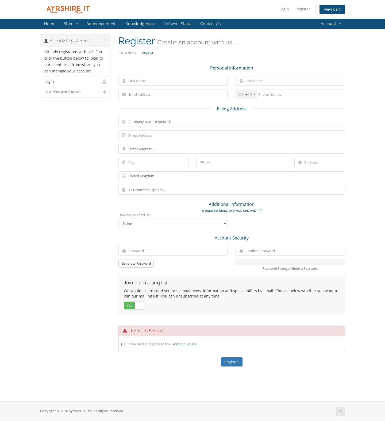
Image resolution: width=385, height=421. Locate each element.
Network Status (178, 23)
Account (331, 23)
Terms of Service (184, 344)
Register (302, 8)
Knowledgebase (140, 23)
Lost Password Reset (75, 92)
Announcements (101, 23)
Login (284, 8)
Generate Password (136, 263)
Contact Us (210, 23)
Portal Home (127, 53)
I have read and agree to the (162, 344)
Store (71, 23)
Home (50, 23)
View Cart (332, 9)
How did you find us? (134, 215)
